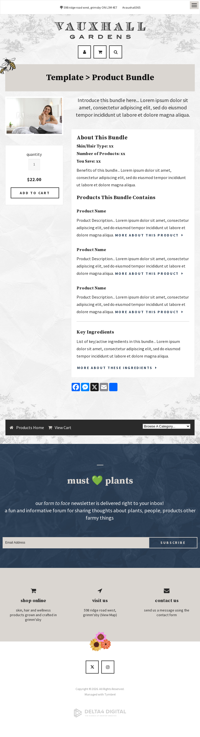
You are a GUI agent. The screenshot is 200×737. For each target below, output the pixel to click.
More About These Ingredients (115, 367)
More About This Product (147, 235)
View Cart (63, 427)
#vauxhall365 (131, 7)
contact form (167, 615)
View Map (108, 615)
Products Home (30, 427)
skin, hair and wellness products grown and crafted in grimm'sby (33, 615)
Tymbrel (110, 694)
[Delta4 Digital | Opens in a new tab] (100, 713)
